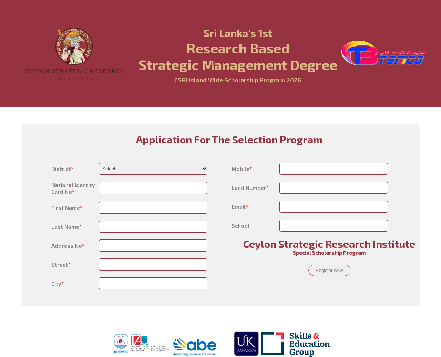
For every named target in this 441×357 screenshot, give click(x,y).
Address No (67, 245)
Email (240, 206)
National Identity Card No (73, 188)
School (240, 225)
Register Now (329, 270)
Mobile (242, 168)
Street (61, 264)
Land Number (250, 187)
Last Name (66, 226)
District (62, 168)
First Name (66, 207)
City (57, 283)
